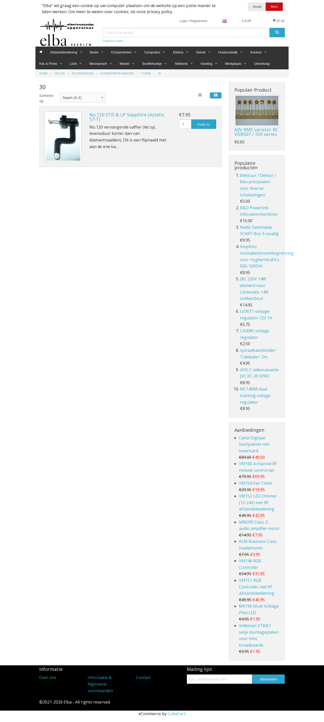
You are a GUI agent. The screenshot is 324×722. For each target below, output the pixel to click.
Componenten (121, 52)
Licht (73, 64)
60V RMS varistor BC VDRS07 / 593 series (256, 132)
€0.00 (278, 21)
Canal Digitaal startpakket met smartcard (254, 444)
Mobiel (124, 64)
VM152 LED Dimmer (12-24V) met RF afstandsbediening (258, 502)
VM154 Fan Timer (255, 483)
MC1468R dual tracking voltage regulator (255, 395)
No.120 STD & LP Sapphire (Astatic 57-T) (127, 117)
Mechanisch (98, 64)
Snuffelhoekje (152, 64)
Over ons (47, 677)
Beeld (94, 52)
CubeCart (177, 713)
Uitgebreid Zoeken (113, 41)
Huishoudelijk (228, 52)
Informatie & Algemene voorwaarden (100, 684)
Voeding (206, 64)
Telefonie (181, 64)
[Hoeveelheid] (185, 124)
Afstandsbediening (63, 52)
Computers (152, 52)
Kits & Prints (48, 64)
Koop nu (204, 124)
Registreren (198, 21)
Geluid (201, 52)
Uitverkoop (262, 64)
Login (183, 21)
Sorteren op (46, 98)
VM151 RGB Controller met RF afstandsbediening (256, 586)
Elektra (178, 52)
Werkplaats (233, 64)
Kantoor (256, 52)
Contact (143, 677)
